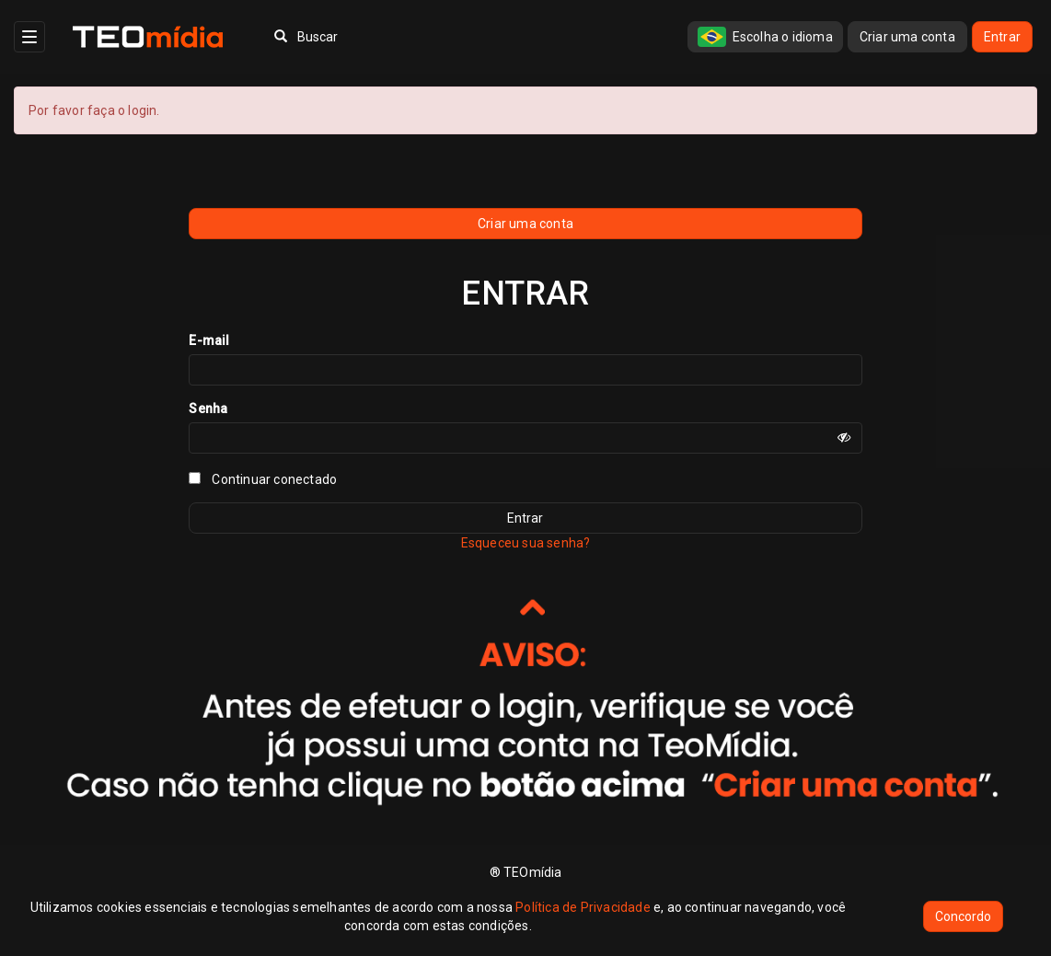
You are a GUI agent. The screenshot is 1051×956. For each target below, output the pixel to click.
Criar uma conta (907, 36)
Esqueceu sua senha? (526, 543)
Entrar (1002, 36)
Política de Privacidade (583, 907)
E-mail (209, 340)
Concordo (963, 916)
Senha (208, 408)
